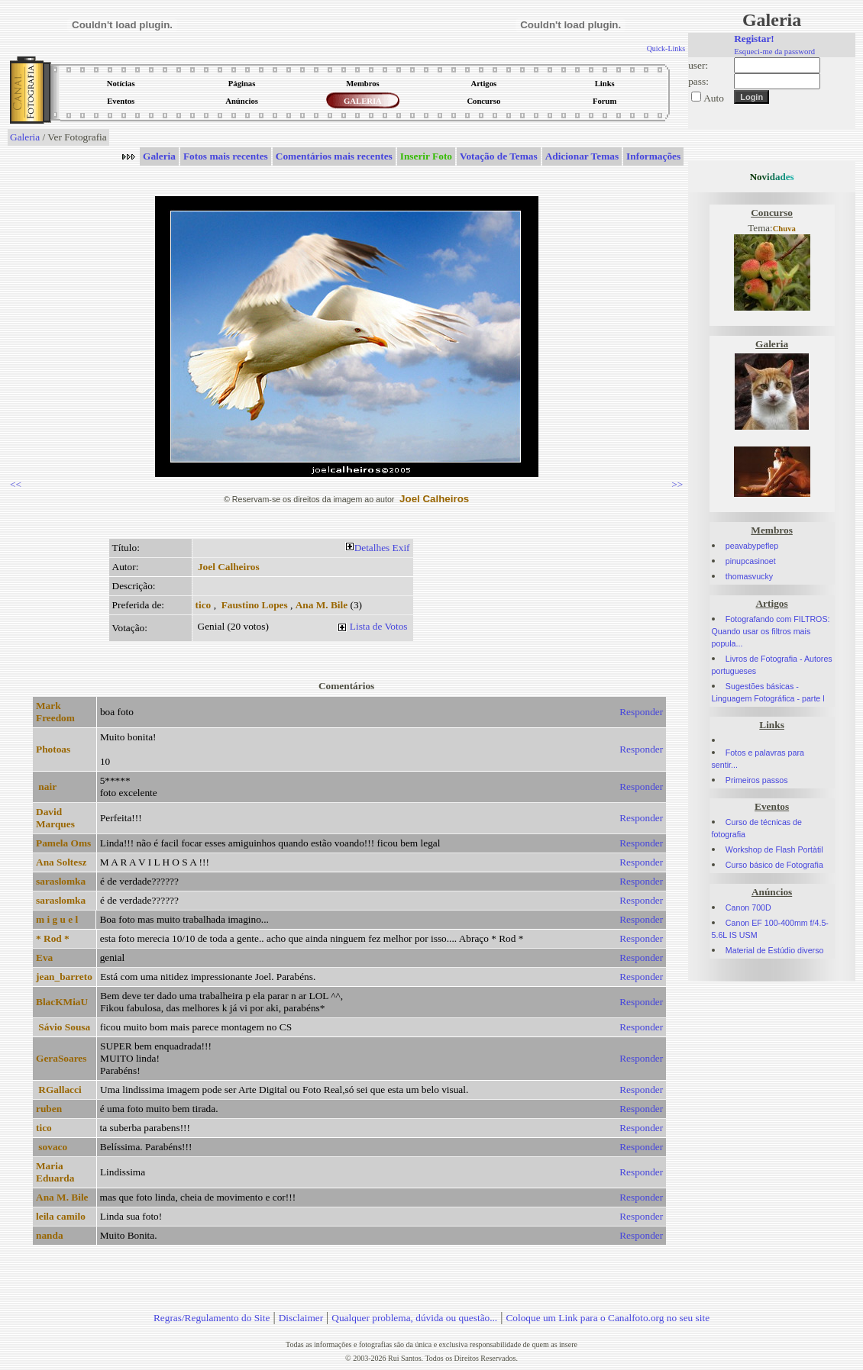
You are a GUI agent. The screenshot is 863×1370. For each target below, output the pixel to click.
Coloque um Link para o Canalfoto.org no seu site (607, 1317)
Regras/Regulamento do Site (212, 1317)
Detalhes (372, 547)
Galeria (25, 137)
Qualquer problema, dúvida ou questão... (414, 1317)
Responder (641, 711)
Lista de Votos (379, 626)
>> (677, 484)
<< (15, 484)
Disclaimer (301, 1317)
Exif (401, 547)
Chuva (784, 228)
